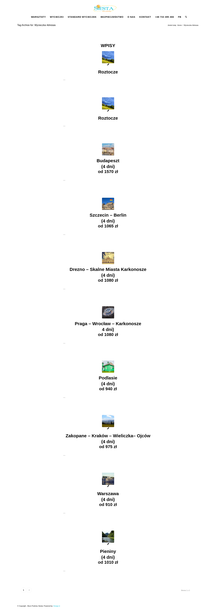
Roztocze (108, 71)
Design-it (56, 606)
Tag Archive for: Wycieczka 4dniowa (36, 25)
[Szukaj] (185, 17)
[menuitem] (38, 17)
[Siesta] (105, 9)
